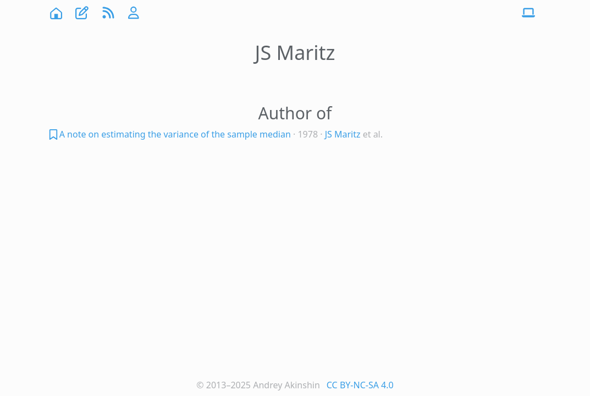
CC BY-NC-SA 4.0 (360, 385)
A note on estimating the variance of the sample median (175, 134)
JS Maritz (343, 134)
